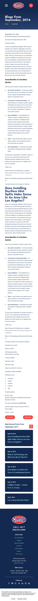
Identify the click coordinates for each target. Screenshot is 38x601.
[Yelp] (15, 583)
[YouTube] (12, 583)
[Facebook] (9, 583)
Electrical (18, 546)
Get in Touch (19, 554)
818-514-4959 (19, 529)
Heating (19, 540)
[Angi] (19, 583)
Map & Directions (19, 563)
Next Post (28, 417)
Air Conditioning (19, 537)
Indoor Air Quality (19, 543)
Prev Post (10, 417)
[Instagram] (26, 583)
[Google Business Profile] (29, 583)
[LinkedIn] (22, 583)
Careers (19, 551)
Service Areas (19, 548)
